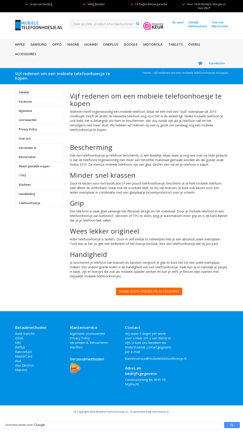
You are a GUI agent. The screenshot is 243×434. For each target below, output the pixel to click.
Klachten (25, 185)
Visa (18, 361)
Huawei (91, 44)
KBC (18, 342)
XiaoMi (73, 44)
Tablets (175, 44)
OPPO (57, 44)
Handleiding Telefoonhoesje (29, 198)
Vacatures (25, 102)
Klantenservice (197, 26)
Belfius (20, 347)
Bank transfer (25, 333)
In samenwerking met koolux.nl (149, 411)
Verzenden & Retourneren (27, 152)
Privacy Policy (28, 129)
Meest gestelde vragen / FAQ (34, 170)
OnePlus (110, 44)
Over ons (217, 22)
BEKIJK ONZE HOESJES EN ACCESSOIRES (149, 291)
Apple (20, 44)
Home (147, 73)
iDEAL (19, 338)
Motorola (153, 44)
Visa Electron (24, 365)
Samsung (38, 44)
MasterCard (23, 356)
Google (131, 44)
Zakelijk (193, 22)
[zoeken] (111, 425)
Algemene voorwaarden (28, 115)
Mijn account (220, 26)
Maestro (21, 370)
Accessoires (25, 54)
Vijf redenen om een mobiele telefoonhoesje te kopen (190, 73)
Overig (194, 44)
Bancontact (23, 352)
